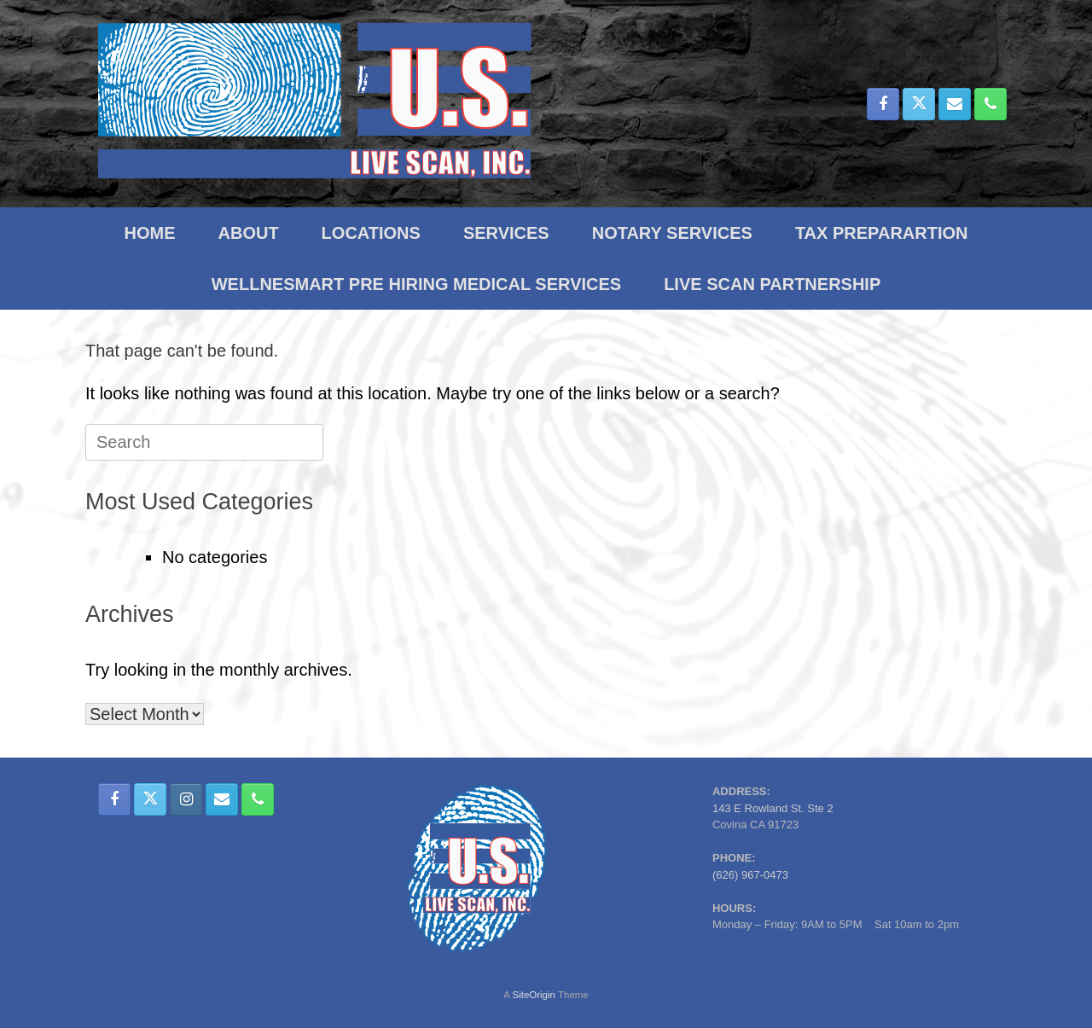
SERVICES (506, 233)
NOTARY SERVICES (672, 233)
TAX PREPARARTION (881, 233)
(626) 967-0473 (750, 874)
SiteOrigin (533, 995)
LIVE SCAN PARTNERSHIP (772, 284)
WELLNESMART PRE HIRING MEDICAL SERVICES (416, 284)
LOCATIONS (371, 233)
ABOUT (248, 233)
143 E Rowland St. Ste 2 (773, 808)
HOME (150, 233)
